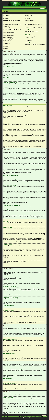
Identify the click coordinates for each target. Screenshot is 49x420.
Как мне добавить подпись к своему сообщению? (9, 33)
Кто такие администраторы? (28, 15)
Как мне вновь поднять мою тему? (7, 40)
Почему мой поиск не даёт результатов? (29, 30)
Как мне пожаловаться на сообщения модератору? (9, 38)
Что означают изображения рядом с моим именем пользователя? (10, 27)
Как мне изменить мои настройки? (7, 23)
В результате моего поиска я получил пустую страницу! (31, 31)
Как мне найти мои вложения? (28, 40)
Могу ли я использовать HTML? (6, 43)
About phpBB (33, 394)
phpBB (23, 417)
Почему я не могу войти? (6, 18)
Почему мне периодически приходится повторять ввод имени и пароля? (11, 20)
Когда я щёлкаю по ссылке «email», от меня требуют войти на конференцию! (12, 29)
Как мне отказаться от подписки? (29, 37)
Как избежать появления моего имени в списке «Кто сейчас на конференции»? (12, 24)
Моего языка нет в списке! (6, 26)
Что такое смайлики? (5, 44)
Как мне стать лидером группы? (28, 18)
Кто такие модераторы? (27, 16)
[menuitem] (6, 10)
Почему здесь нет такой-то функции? (29, 43)
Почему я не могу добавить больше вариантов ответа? (9, 34)
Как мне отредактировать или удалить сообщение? (9, 32)
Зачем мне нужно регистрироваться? (7, 15)
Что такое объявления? (5, 46)
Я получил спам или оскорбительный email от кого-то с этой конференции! (33, 24)
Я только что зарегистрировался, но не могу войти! (9, 17)
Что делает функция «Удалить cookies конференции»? (9, 21)
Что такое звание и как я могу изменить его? (8, 28)
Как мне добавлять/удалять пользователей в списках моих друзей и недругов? (34, 27)
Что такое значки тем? (5, 48)
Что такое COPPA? (5, 16)
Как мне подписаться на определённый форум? (30, 36)
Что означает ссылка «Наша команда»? (29, 20)
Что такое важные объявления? (6, 45)
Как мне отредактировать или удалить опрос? (8, 35)
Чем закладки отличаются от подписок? (29, 35)
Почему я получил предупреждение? (7, 37)
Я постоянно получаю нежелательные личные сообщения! (32, 23)
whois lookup (9, 403)
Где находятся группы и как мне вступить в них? (30, 17)
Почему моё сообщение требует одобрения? (8, 39)
